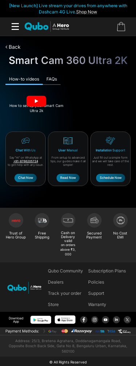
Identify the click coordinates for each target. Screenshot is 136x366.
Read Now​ (68, 178)
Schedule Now (110, 178)
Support (96, 293)
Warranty (97, 304)
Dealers (55, 282)
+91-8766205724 (25, 161)
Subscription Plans (107, 271)
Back (13, 47)
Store (53, 304)
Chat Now (25, 178)
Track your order (64, 293)
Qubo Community (65, 271)
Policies (96, 282)
